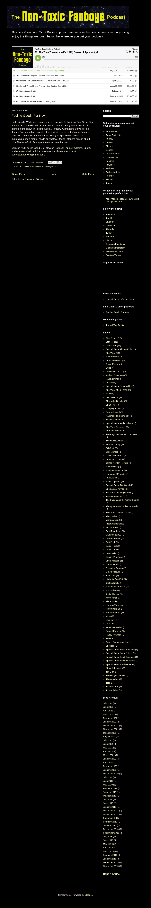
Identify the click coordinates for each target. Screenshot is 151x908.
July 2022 (107, 703)
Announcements (27, 166)
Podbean (59, 148)
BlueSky (110, 222)
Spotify (87, 148)
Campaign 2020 (113, 534)
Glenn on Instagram (115, 247)
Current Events (113, 538)
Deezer (109, 150)
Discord (109, 240)
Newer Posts (18, 174)
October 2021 (109, 733)
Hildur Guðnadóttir (115, 579)
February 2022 (110, 718)
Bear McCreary (113, 444)
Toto (108, 683)
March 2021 (109, 755)
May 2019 (108, 784)
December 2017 (111, 810)
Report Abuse (111, 874)
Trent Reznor (112, 686)
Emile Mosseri (112, 560)
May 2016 (108, 844)
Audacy (109, 138)
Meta (108, 616)
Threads (110, 229)
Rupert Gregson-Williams (118, 642)
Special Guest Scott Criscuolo (120, 657)
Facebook (110, 225)
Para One (110, 623)
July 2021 (107, 740)
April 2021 (108, 751)
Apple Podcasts (74, 148)
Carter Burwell (113, 412)
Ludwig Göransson (115, 605)
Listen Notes (112, 157)
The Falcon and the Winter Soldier (122, 500)
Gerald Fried (112, 564)
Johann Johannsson (115, 586)
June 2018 (108, 803)
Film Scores (111, 338)
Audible (109, 142)
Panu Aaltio (111, 477)
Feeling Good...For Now (29, 115)
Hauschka (111, 575)
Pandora (110, 161)
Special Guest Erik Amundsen (120, 649)
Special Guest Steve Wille (118, 386)
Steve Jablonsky (114, 668)
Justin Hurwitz (112, 594)
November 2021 (111, 729)
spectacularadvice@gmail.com (28, 154)
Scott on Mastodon (115, 251)
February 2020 (110, 766)
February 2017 (110, 821)
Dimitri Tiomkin (113, 549)
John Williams (112, 356)
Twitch (109, 233)
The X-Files (111, 516)
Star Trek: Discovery (115, 427)
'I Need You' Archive (115, 325)
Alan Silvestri (112, 397)
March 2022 (109, 714)
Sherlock (110, 646)
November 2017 (111, 814)
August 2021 (109, 736)
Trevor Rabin (112, 690)
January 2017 (109, 825)
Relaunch (110, 638)
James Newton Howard (117, 463)
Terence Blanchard (115, 496)
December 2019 (111, 773)
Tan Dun (110, 672)
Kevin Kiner (111, 597)
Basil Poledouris (114, 531)
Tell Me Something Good (45, 166)
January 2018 (109, 807)
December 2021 (111, 725)
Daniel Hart (111, 546)
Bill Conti (110, 448)
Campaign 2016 (113, 408)
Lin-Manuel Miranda (115, 474)
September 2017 (111, 818)
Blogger (88, 895)
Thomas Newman (114, 440)
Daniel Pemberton (114, 455)
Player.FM (111, 164)
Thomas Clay (112, 679)
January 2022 (109, 721)
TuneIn (109, 183)
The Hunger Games (115, 675)
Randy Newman (113, 634)
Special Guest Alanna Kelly (119, 349)
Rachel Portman (114, 631)
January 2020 (109, 770)
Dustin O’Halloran (114, 557)
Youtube (110, 236)
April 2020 (108, 762)
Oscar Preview (113, 364)
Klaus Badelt (112, 601)
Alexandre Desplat (115, 401)
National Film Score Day (117, 416)
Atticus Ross (112, 527)
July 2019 (107, 777)
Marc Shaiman (113, 609)
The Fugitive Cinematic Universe (121, 434)
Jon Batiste (111, 590)
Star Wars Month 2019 (117, 390)
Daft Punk (110, 542)
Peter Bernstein (113, 627)
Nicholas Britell (113, 419)
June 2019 (108, 781)
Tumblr (109, 218)
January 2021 (109, 758)
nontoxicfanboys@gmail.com (120, 299)
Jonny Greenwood (115, 470)
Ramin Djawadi (113, 481)
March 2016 (109, 851)
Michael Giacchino (115, 375)
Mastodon (110, 214)
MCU (108, 393)
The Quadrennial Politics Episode (122, 506)
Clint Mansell (112, 452)
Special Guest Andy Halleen (119, 423)
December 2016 (111, 829)
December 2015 (111, 862)
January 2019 (109, 792)
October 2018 (109, 795)
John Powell (112, 466)
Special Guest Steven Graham (120, 660)
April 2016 (108, 847)
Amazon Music (24, 151)
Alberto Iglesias (113, 523)
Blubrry (109, 146)
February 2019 (110, 788)
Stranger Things (113, 430)
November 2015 (111, 866)
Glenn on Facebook (115, 244)
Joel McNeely (112, 583)
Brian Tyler (111, 405)
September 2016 (111, 832)
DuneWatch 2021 (114, 371)
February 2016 (110, 855)
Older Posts (88, 174)
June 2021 (108, 744)
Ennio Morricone (114, 459)
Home (53, 174)
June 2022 (108, 707)
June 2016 (108, 840)
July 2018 (107, 799)
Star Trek (110, 342)
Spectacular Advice (115, 489)
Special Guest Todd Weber (119, 664)
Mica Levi (110, 620)
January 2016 (109, 858)
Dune (108, 368)
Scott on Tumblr (113, 255)
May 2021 (108, 747)
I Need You (111, 345)
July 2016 (107, 836)
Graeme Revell (113, 571)
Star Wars (110, 353)
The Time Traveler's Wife (118, 512)
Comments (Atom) (34, 179)
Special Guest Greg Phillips (119, 653)
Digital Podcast (113, 153)
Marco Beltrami (113, 612)
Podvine (110, 175)
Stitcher (109, 179)
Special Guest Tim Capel (118, 485)
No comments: (37, 162)
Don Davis (111, 553)
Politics (109, 382)
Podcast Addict (113, 172)
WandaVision (112, 520)
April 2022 (108, 710)
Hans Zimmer (112, 379)
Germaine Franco (114, 568)
